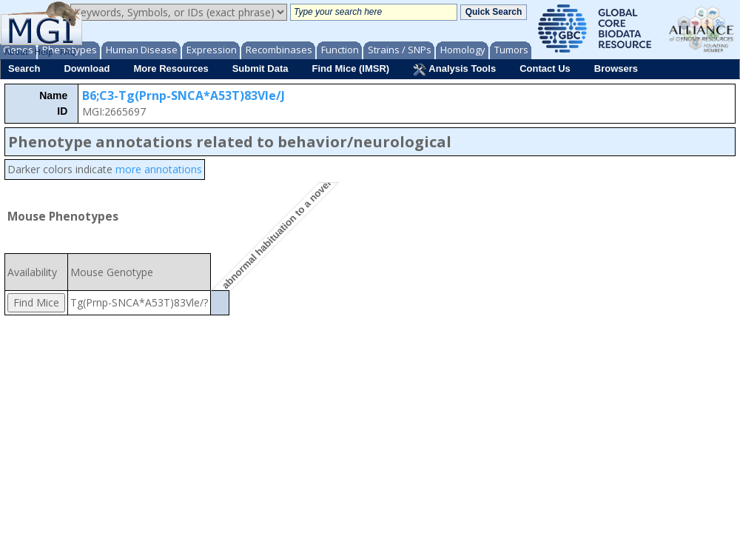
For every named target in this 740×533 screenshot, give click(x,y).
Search (24, 68)
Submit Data (260, 68)
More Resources (170, 68)
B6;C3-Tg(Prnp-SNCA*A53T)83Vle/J (183, 95)
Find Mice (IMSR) (350, 68)
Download (87, 68)
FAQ (68, 51)
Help (44, 51)
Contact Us (545, 68)
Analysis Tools (454, 69)
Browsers (616, 68)
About (16, 51)
